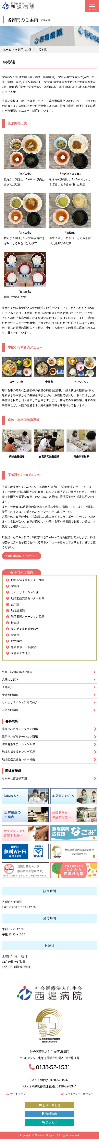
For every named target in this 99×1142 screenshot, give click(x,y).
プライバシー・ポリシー (74, 1095)
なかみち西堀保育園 (15, 780)
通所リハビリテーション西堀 (21, 737)
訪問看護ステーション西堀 (19, 745)
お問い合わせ (49, 1107)
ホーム (7, 49)
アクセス (49, 1125)
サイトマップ (17, 1095)
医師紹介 (8, 687)
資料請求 (49, 1116)
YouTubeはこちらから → (21, 555)
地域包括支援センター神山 (19, 761)
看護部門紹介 (11, 695)
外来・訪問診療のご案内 (18, 672)
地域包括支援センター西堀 (19, 753)
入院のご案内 (11, 679)
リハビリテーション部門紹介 (21, 703)
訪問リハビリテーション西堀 (21, 730)
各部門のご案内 (24, 49)
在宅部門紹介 (11, 710)
